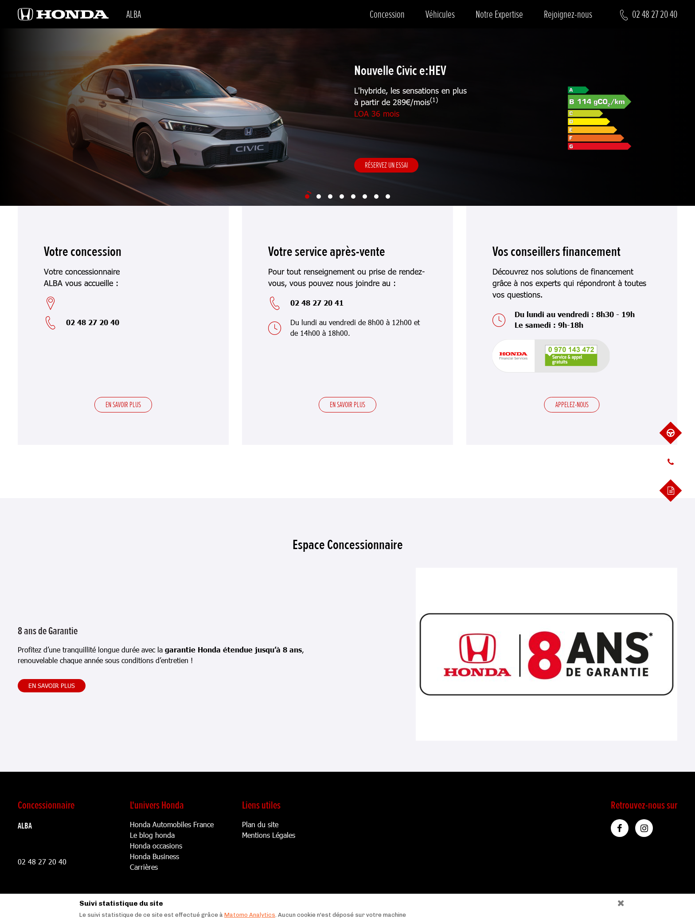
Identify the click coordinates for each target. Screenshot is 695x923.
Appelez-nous (572, 404)
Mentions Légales (268, 835)
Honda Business (154, 856)
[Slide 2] (318, 196)
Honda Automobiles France (172, 824)
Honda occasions (156, 845)
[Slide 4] (342, 196)
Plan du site (260, 824)
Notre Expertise (499, 14)
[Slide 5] (353, 196)
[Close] (618, 901)
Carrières (144, 867)
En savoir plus (123, 404)
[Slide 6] (365, 196)
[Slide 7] (376, 196)
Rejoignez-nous (568, 14)
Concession (387, 14)
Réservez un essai (386, 165)
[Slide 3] (330, 196)
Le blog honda (152, 835)
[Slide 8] (388, 196)
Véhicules (440, 14)
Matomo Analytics (249, 914)
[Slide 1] (307, 196)
